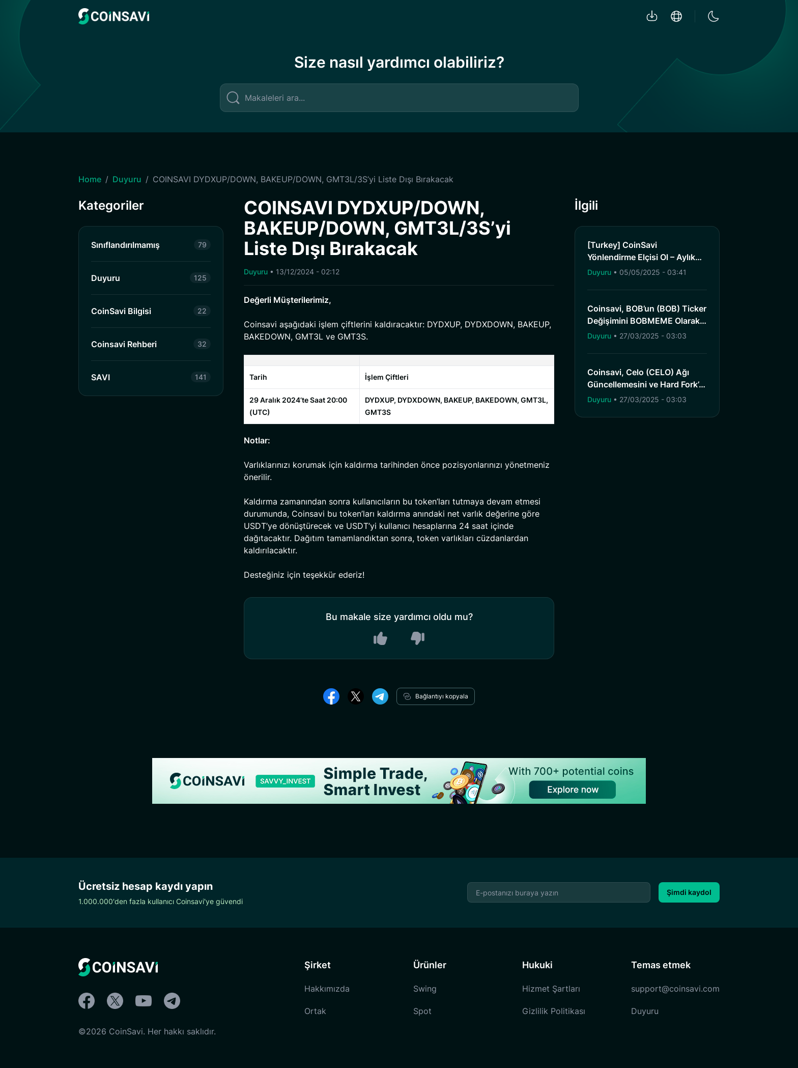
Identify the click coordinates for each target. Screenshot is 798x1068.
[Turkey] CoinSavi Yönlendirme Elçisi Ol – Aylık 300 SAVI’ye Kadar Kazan (641, 257)
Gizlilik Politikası (553, 1011)
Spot (422, 1011)
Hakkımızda (327, 988)
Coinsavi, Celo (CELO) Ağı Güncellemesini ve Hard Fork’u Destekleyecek (645, 384)
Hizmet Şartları (551, 988)
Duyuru (126, 179)
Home (89, 179)
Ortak (315, 1011)
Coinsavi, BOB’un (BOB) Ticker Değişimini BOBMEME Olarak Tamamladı (646, 320)
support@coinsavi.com (675, 988)
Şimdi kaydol (689, 892)
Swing (425, 988)
